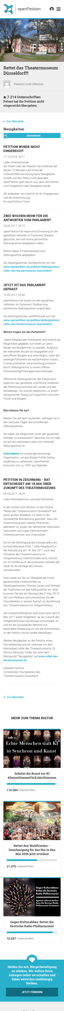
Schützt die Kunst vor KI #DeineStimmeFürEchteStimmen (32, 775)
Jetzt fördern (32, 992)
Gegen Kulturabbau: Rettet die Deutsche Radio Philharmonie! (32, 924)
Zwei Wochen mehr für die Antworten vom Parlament (27, 218)
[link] (59, 9)
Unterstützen (11, 453)
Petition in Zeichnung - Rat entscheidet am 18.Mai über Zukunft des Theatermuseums (29, 484)
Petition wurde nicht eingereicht (21, 149)
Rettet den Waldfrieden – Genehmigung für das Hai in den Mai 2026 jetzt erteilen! (32, 850)
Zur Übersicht (15, 121)
